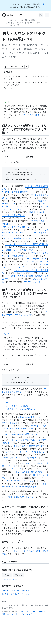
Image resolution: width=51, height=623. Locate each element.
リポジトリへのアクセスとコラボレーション (23, 22)
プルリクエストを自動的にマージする (30, 446)
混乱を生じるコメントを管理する (20, 409)
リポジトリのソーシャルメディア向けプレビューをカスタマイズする (25, 232)
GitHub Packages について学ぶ (19, 480)
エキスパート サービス (16, 614)
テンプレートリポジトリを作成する (19, 238)
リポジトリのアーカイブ (37, 261)
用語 (21, 611)
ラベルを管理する (9, 422)
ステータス (41, 611)
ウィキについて (14, 469)
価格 (3, 614)
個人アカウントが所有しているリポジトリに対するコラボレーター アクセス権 (24, 293)
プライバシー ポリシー (9, 579)
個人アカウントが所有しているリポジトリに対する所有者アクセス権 (24, 129)
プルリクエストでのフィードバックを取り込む (26, 451)
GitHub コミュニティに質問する (15, 590)
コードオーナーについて (36, 258)
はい (7, 575)
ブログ (29, 614)
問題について (11, 402)
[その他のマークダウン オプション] (26, 67)
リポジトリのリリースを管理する (28, 472)
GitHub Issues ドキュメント (30, 417)
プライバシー (30, 611)
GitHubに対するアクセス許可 (20, 497)
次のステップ (12, 542)
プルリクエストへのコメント (18, 406)
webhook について (32, 281)
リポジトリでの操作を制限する (15, 192)
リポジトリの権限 (12, 25)
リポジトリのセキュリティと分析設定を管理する (26, 244)
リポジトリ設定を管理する (27, 20)
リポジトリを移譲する (30, 114)
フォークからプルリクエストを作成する (19, 457)
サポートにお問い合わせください (16, 594)
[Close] (44, 4)
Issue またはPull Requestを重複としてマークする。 (24, 434)
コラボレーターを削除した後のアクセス (25, 506)
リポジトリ (10, 20)
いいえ (18, 575)
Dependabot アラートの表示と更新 (17, 250)
